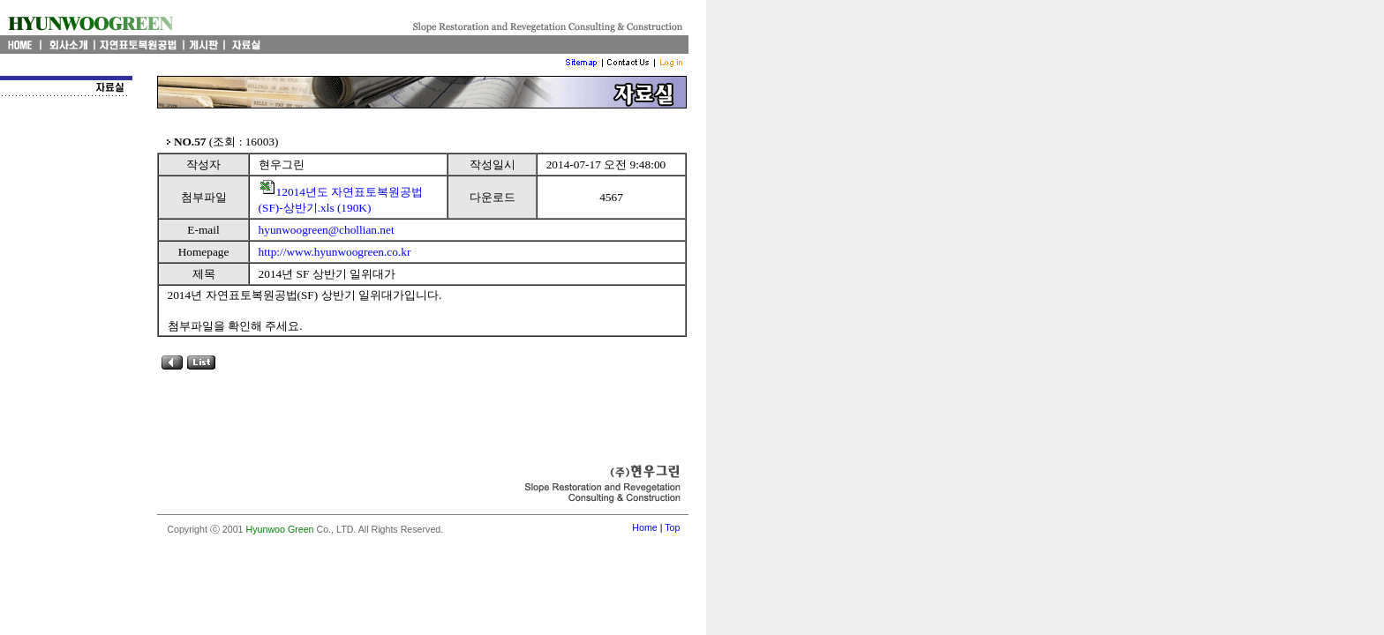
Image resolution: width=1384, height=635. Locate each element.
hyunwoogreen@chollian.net (327, 229)
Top (672, 527)
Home (644, 527)
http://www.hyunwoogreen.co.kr (335, 251)
